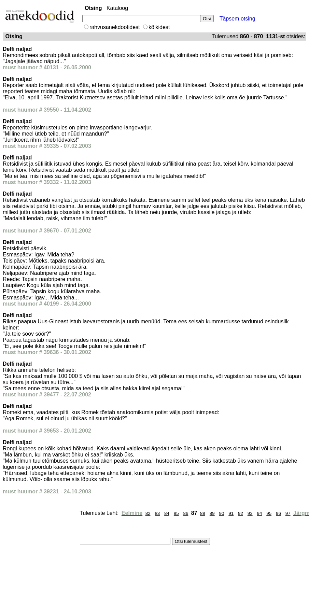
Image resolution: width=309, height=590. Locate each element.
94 (259, 513)
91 (231, 513)
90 (221, 513)
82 (148, 513)
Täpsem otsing (237, 19)
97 (288, 513)
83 (157, 513)
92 (240, 513)
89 (212, 513)
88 (202, 513)
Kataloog (117, 8)
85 (176, 513)
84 (166, 513)
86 (185, 513)
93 (250, 513)
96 (278, 513)
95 (268, 513)
